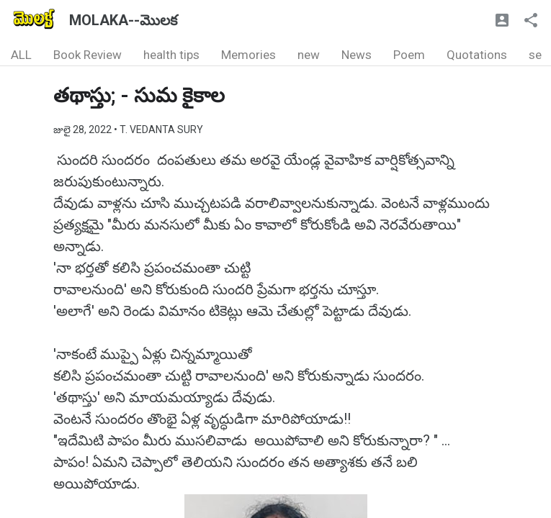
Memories (248, 54)
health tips (171, 54)
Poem (409, 54)
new (308, 54)
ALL (21, 54)
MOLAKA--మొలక (123, 20)
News (356, 54)
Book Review (87, 54)
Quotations (477, 54)
